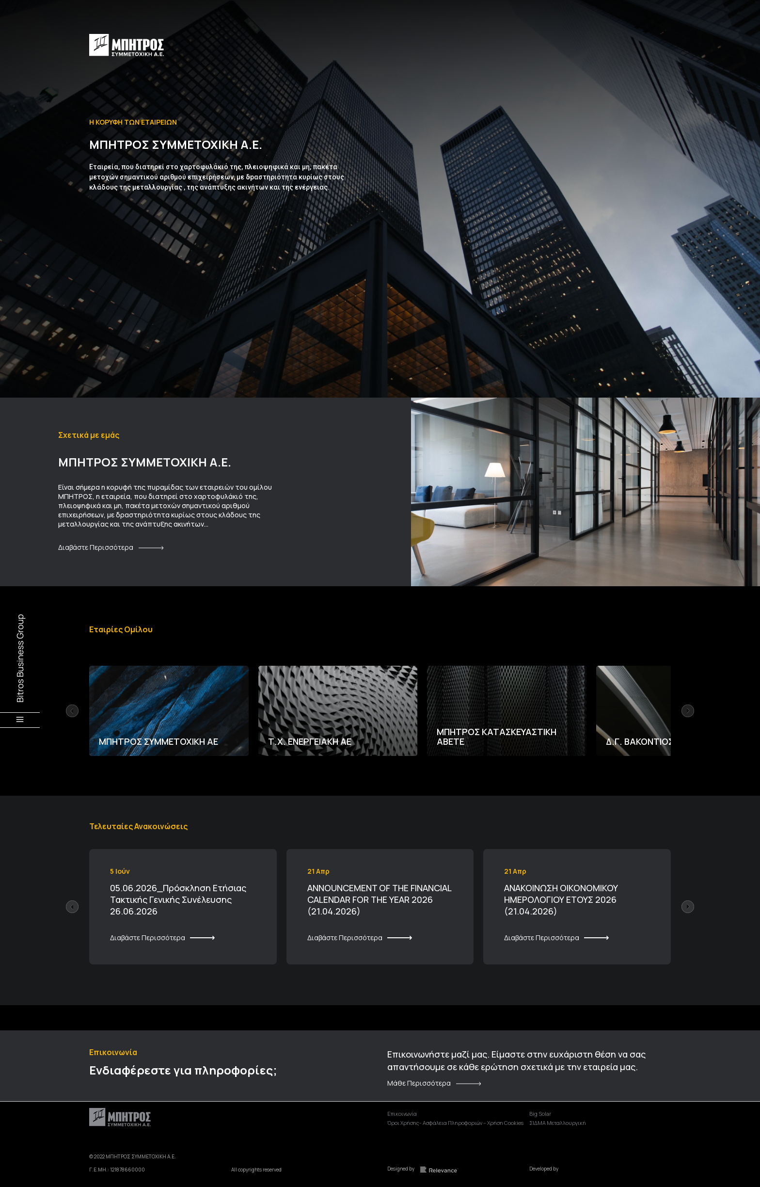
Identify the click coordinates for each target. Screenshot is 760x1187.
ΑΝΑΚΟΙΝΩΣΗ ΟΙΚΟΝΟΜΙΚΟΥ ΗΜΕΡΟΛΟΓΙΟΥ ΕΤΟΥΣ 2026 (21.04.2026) (561, 899)
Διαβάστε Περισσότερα (95, 547)
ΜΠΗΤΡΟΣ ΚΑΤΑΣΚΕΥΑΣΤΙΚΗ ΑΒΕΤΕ (496, 736)
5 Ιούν (120, 871)
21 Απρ (318, 871)
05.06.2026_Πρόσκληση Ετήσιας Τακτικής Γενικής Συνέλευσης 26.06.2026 (178, 899)
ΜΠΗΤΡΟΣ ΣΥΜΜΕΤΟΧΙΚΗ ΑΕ (158, 741)
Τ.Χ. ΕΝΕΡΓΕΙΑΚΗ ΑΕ (309, 741)
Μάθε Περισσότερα (419, 1083)
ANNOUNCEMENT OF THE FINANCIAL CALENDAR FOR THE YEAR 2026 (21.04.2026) (379, 899)
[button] (72, 711)
